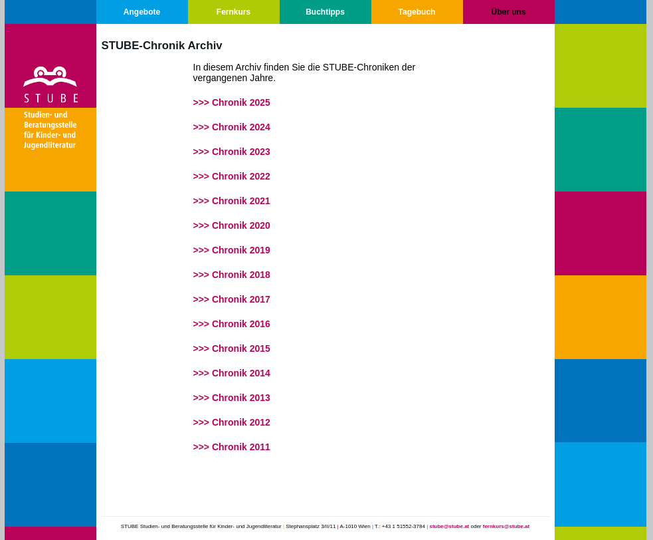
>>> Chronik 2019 (231, 250)
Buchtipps (325, 12)
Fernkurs (233, 12)
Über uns (508, 12)
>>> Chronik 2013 (231, 397)
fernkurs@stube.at (506, 526)
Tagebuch (417, 12)
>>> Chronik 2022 (231, 176)
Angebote (142, 12)
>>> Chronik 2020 (231, 225)
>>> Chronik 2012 (231, 422)
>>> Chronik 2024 (231, 127)
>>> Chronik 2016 (231, 324)
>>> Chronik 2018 (231, 274)
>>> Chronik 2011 (231, 447)
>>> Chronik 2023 (231, 151)
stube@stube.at (449, 526)
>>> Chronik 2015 (231, 348)
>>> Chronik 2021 (231, 201)
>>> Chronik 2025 (231, 102)
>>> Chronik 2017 (231, 299)
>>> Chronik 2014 (231, 373)
